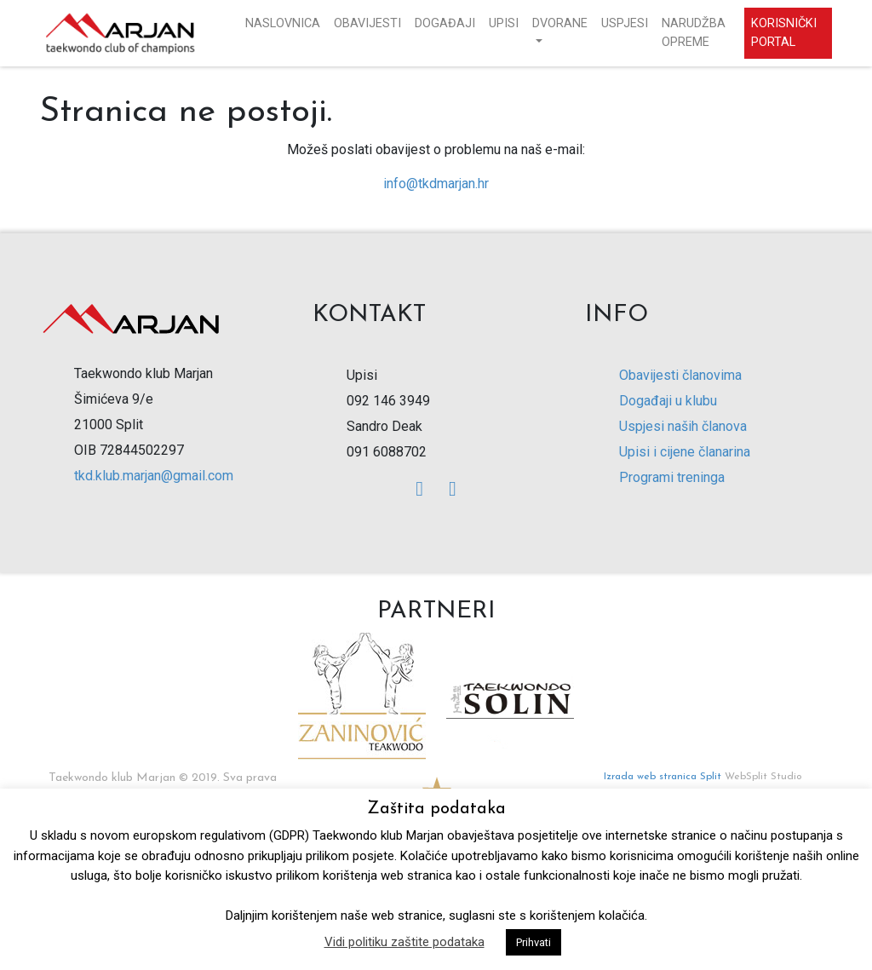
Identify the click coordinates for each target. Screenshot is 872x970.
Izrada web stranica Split (662, 777)
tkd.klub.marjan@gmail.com (153, 476)
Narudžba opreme (694, 32)
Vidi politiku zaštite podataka (404, 942)
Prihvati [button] (533, 942)
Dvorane (560, 23)
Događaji (445, 23)
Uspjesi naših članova (683, 426)
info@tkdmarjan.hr (436, 183)
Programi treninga (672, 477)
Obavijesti (367, 23)
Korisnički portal (784, 32)
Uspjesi (624, 23)
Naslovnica (282, 23)
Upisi (504, 23)
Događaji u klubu (668, 401)
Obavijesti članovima (680, 375)
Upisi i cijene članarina (684, 452)
